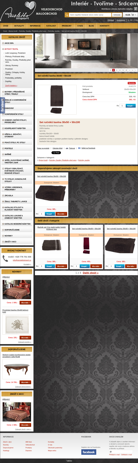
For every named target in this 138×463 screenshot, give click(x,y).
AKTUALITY (19, 26)
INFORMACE (35, 26)
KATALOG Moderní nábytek (18, 224)
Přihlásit (111, 20)
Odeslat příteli (57, 148)
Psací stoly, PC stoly (15, 143)
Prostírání (9, 69)
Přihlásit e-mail (114, 454)
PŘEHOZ (6, 277)
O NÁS (80, 26)
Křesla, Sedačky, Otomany (13, 135)
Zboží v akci (7, 442)
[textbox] (90, 15)
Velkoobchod (30, 445)
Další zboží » (91, 272)
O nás (50, 445)
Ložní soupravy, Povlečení (15, 53)
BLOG (91, 26)
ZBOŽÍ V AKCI (10, 242)
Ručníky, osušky (54, 31)
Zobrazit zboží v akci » (23, 429)
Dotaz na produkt (43, 148)
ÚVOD (5, 26)
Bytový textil (13, 31)
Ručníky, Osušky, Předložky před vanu (32, 31)
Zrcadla (9, 196)
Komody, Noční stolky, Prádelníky (16, 121)
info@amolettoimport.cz (22, 260)
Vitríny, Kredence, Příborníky (13, 188)
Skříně (8, 154)
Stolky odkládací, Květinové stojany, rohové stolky (14, 171)
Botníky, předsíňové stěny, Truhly (15, 93)
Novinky (6, 445)
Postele (9, 148)
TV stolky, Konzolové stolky (15, 180)
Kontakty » (27, 264)
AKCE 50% (9, 43)
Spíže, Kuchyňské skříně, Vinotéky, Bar (17, 161)
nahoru (69, 460)
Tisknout (72, 148)
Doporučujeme (8, 448)
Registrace (121, 20)
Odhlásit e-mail (126, 454)
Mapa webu (52, 450)
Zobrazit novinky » (24, 342)
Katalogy (6, 450)
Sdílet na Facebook (88, 148)
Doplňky (8, 81)
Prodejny (29, 448)
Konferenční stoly (14, 114)
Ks (118, 106)
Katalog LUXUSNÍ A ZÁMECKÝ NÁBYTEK (14, 217)
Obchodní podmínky (55, 448)
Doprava (29, 450)
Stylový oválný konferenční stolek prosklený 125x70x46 (16, 356)
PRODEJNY (66, 26)
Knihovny (9, 108)
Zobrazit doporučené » (23, 387)
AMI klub (29, 442)
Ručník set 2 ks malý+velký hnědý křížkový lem (52, 228)
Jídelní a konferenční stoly (15, 101)
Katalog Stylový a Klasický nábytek (14, 208)
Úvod (5, 31)
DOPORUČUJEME (12, 230)
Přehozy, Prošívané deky (14, 57)
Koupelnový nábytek (15, 128)
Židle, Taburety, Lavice (16, 202)
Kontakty (51, 442)
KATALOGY (51, 26)
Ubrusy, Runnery (11, 65)
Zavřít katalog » (11, 86)
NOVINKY (9, 236)
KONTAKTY (104, 26)
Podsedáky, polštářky (13, 78)
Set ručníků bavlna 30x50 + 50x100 (51, 176)
